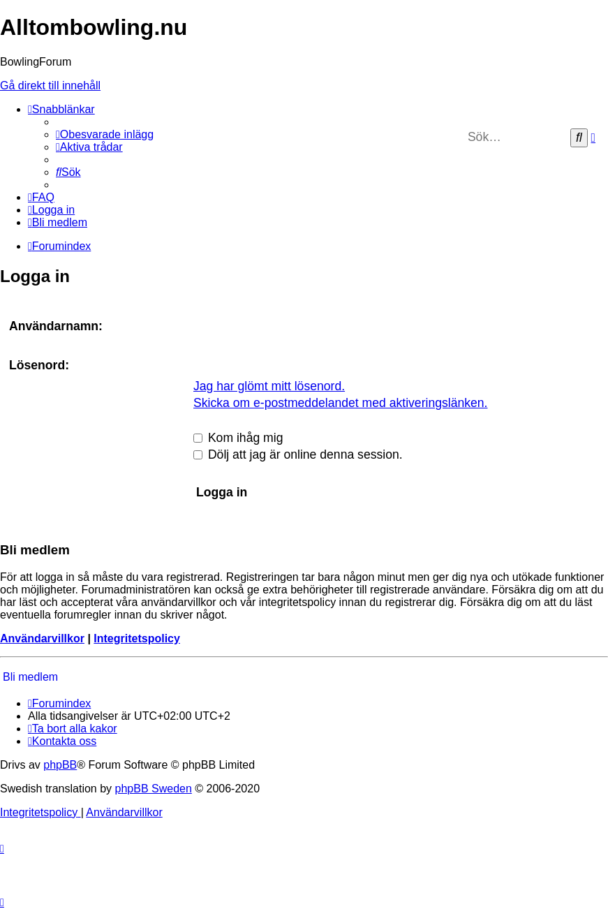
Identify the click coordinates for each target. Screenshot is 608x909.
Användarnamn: (56, 326)
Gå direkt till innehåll (50, 85)
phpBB (60, 765)
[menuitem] (105, 134)
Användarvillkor (42, 638)
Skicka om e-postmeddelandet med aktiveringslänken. (340, 403)
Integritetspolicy (137, 638)
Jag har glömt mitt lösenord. (269, 386)
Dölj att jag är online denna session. (298, 454)
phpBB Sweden (153, 789)
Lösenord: (39, 365)
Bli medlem (30, 677)
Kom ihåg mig (238, 438)
